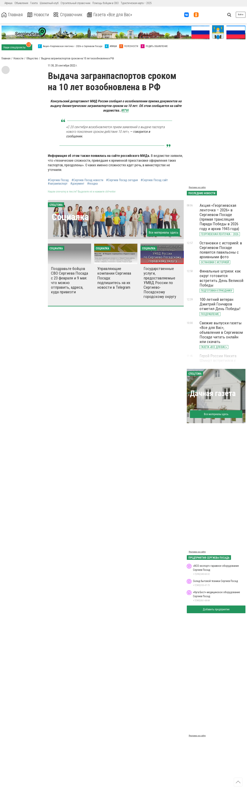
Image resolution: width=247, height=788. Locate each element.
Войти (240, 14)
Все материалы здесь (163, 232)
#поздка (92, 183)
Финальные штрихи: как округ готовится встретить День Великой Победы (221, 278)
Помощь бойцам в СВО (105, 3)
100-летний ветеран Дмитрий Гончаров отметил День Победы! (220, 304)
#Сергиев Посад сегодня (122, 180)
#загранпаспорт (58, 183)
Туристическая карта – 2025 (136, 3)
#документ (77, 183)
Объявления (21, 3)
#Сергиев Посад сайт (154, 180)
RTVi (125, 110)
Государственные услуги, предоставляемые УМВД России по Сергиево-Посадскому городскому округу (160, 282)
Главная (12, 14)
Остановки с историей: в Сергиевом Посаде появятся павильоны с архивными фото (221, 250)
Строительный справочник (75, 3)
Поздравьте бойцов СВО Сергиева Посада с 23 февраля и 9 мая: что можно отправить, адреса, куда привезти (69, 280)
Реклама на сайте (197, 187)
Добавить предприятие (216, 609)
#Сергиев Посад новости (87, 180)
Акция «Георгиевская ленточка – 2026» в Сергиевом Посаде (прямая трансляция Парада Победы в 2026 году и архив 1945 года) (219, 217)
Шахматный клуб (49, 3)
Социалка (70, 216)
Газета (34, 3)
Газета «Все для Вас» (110, 14)
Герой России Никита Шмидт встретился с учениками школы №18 (220, 361)
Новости (38, 14)
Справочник (68, 14)
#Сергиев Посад (58, 180)
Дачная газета (213, 393)
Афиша (8, 3)
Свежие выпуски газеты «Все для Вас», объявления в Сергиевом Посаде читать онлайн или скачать (221, 332)
